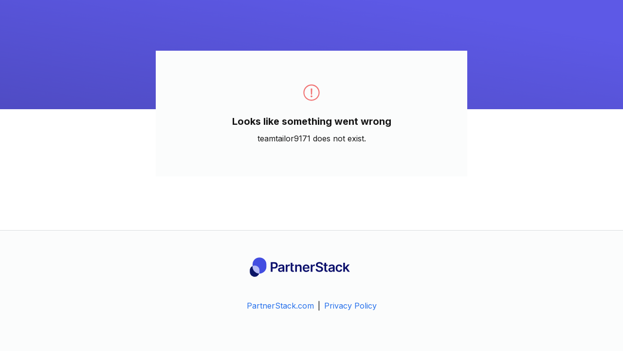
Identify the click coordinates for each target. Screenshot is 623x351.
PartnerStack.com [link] (280, 306)
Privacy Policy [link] (350, 306)
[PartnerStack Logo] (311, 267)
